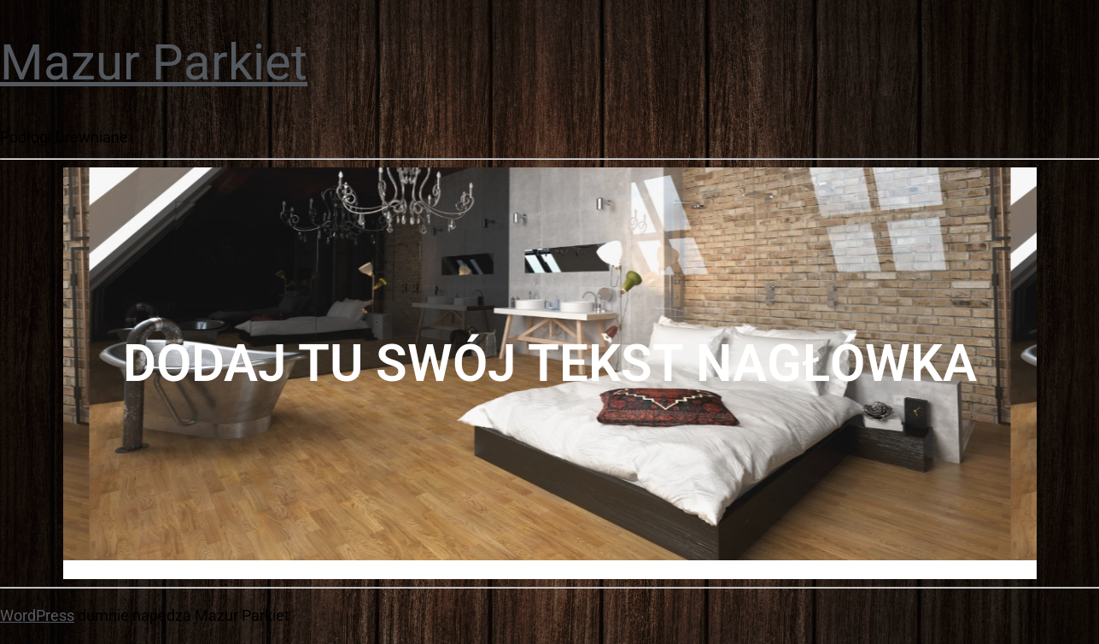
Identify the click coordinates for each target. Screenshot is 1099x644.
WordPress (37, 615)
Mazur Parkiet (153, 62)
